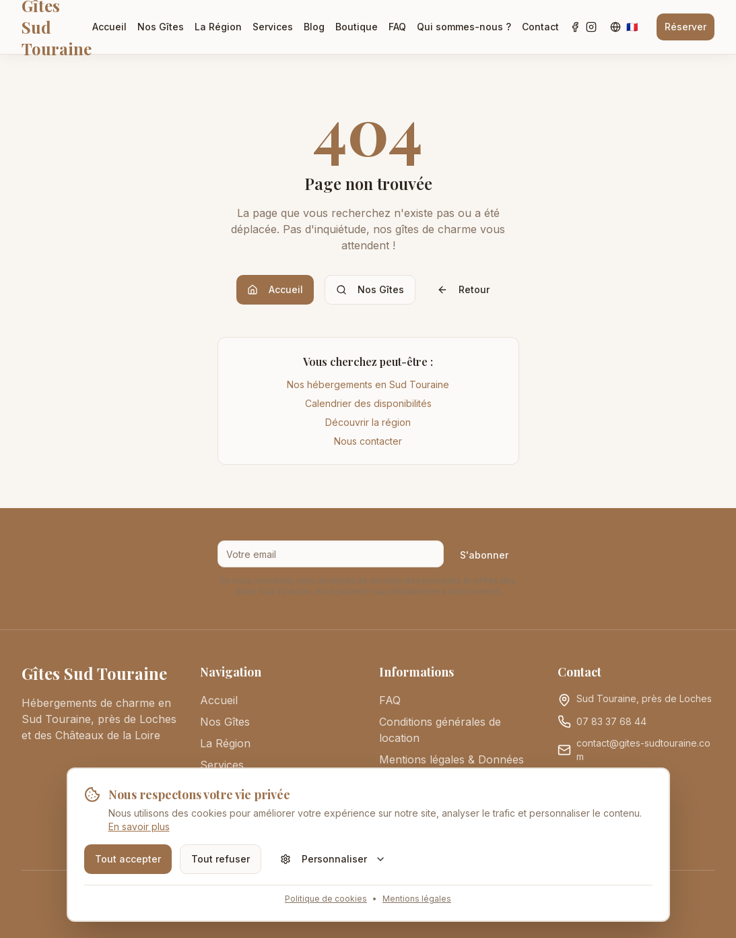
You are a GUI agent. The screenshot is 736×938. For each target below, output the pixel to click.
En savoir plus (139, 826)
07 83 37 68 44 (611, 721)
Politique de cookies (326, 899)
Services (273, 26)
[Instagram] (591, 27)
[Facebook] (575, 27)
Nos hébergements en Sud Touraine (368, 384)
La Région (218, 26)
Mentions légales (416, 899)
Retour (463, 289)
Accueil (109, 26)
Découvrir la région (368, 422)
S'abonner (484, 555)
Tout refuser (220, 859)
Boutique (356, 26)
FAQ (397, 26)
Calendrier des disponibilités (368, 403)
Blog (314, 26)
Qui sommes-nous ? (464, 26)
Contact (540, 26)
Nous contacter (368, 441)
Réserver (685, 26)
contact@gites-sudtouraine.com (643, 749)
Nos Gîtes (160, 26)
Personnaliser (333, 859)
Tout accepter (128, 859)
